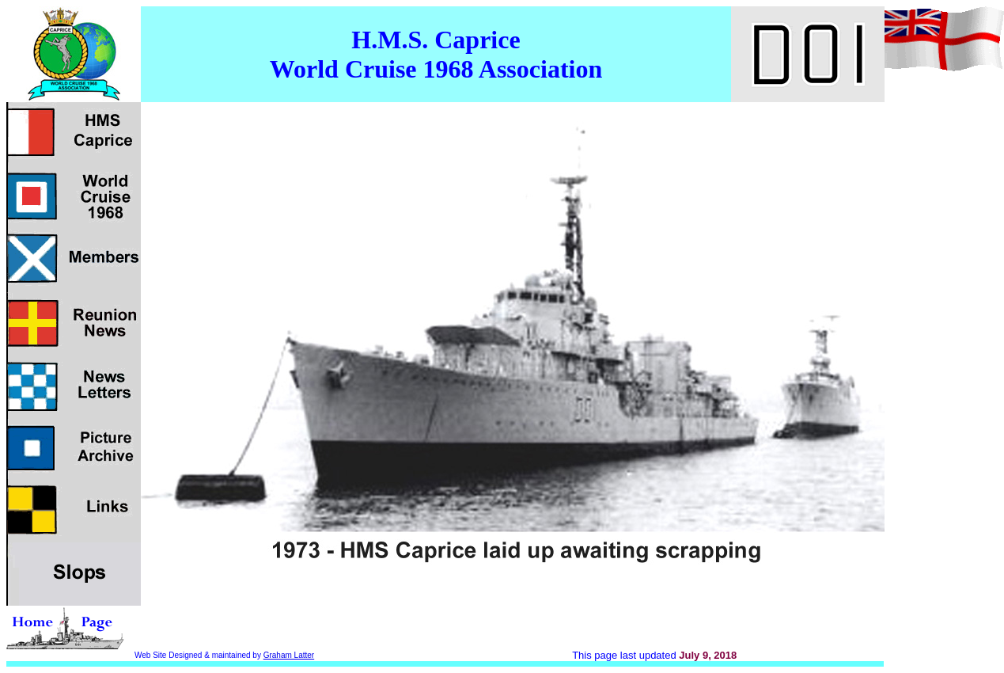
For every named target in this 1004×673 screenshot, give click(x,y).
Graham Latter (288, 655)
